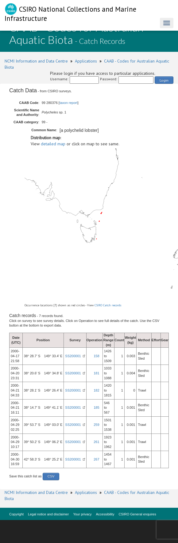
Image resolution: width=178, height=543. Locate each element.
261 (96, 442)
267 (96, 459)
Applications (86, 61)
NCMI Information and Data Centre (36, 61)
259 (96, 424)
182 (96, 390)
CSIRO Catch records (108, 305)
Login (164, 80)
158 (96, 356)
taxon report (69, 103)
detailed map (53, 144)
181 (96, 373)
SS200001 (73, 356)
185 (96, 407)
